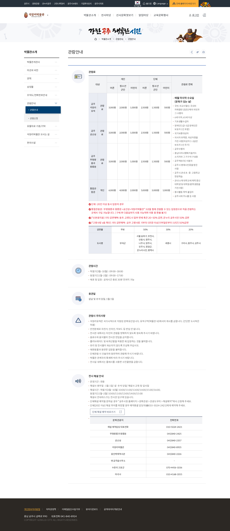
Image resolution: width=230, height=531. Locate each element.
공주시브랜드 (72, 3)
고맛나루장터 (59, 3)
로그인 (195, 15)
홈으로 (147, 3)
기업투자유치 (86, 3)
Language (159, 3)
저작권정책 (51, 509)
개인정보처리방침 (32, 509)
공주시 (26, 3)
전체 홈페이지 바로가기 (185, 4)
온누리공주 (46, 3)
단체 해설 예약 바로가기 (107, 412)
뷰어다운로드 (92, 509)
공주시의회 (98, 3)
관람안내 (119, 39)
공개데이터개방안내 (113, 509)
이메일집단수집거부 (71, 509)
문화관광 (35, 3)
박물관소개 (106, 39)
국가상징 (137, 4)
